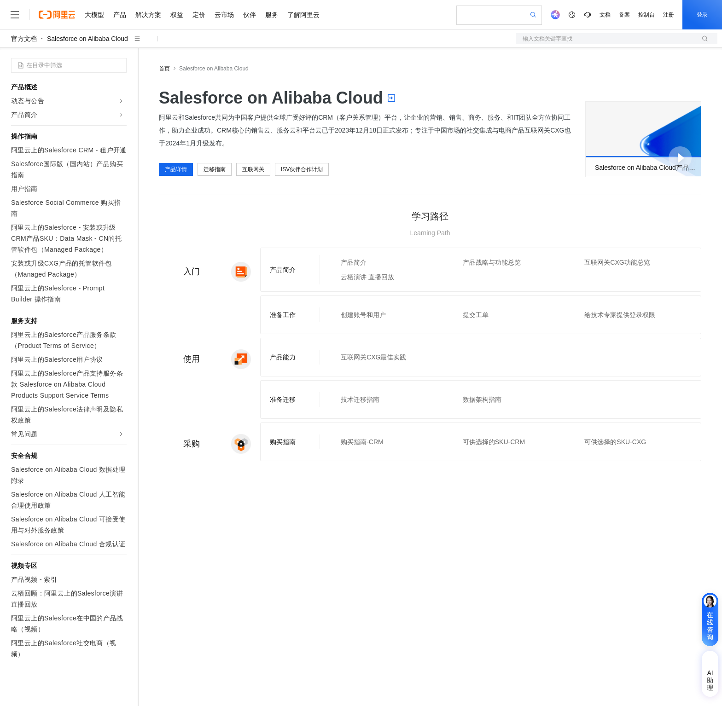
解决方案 (148, 14)
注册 (668, 15)
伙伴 (249, 14)
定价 (198, 14)
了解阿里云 (303, 14)
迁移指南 (215, 169)
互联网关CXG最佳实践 (373, 357)
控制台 (646, 15)
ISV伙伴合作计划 (302, 169)
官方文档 (24, 38)
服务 (271, 14)
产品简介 (354, 262)
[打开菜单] (14, 14)
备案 (624, 15)
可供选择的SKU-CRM (494, 442)
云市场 (224, 14)
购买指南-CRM (362, 442)
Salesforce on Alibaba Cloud (87, 38)
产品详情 (176, 169)
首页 (164, 68)
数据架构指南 (482, 399)
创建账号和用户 (363, 314)
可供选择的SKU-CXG (615, 442)
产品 (119, 14)
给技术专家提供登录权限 (619, 314)
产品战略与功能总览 (492, 262)
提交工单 (476, 314)
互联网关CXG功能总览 (617, 262)
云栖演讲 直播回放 (367, 277)
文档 (605, 15)
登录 (702, 15)
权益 (176, 14)
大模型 (94, 14)
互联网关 (253, 169)
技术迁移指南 (360, 399)
